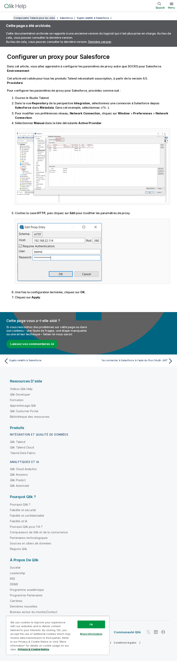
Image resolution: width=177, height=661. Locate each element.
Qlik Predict (18, 480)
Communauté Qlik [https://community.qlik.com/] (127, 632)
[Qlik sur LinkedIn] (156, 632)
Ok (91, 624)
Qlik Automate (19, 485)
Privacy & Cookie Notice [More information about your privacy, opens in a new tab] (33, 649)
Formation (16, 399)
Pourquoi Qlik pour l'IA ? (26, 526)
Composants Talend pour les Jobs (34, 17)
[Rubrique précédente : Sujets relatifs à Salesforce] (45, 360)
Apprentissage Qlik (23, 405)
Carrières (16, 600)
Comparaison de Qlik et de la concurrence (39, 532)
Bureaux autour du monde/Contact (33, 611)
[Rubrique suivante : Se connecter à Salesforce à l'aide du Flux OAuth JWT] (132, 360)
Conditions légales (125, 642)
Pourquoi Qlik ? (20, 504)
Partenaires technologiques (29, 537)
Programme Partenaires (26, 595)
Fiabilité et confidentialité (27, 515)
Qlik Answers (19, 474)
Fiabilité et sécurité (23, 510)
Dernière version (99, 42)
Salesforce (66, 17)
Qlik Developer (20, 394)
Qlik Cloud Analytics (23, 468)
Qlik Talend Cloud (22, 447)
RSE (12, 578)
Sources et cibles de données (30, 543)
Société (15, 567)
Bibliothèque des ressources (29, 416)
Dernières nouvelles (23, 606)
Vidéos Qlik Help (21, 388)
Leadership (17, 573)
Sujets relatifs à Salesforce (93, 17)
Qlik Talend (17, 441)
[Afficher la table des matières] (8, 18)
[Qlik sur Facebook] (163, 632)
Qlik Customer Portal (24, 411)
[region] (57, 635)
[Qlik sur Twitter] (148, 632)
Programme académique (27, 589)
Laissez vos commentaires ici (32, 344)
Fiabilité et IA (18, 521)
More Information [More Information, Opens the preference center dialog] (91, 633)
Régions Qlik (18, 548)
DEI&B (14, 584)
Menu (171, 7)
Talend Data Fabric (23, 452)
